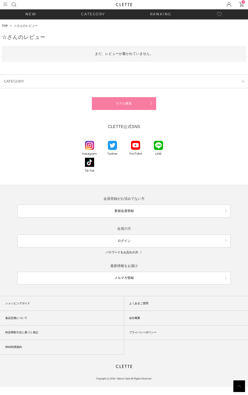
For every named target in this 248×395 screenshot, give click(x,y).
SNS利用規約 (15, 355)
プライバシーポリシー (146, 340)
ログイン (124, 246)
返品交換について (18, 326)
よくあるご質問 (141, 311)
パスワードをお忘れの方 (122, 258)
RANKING (160, 14)
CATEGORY (93, 14)
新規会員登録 (124, 215)
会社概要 (136, 326)
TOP (5, 25)
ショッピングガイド (20, 311)
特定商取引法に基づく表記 (25, 340)
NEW (30, 14)
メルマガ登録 (124, 285)
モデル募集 (124, 106)
